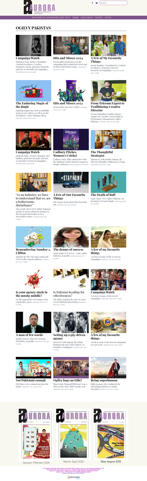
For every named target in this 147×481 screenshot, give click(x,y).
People (99, 17)
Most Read (87, 17)
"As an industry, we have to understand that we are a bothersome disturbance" (33, 200)
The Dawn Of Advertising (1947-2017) (51, 17)
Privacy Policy (80, 473)
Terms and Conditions (69, 473)
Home (75, 17)
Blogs (108, 17)
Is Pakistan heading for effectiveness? (68, 294)
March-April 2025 (73, 461)
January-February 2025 (36, 462)
